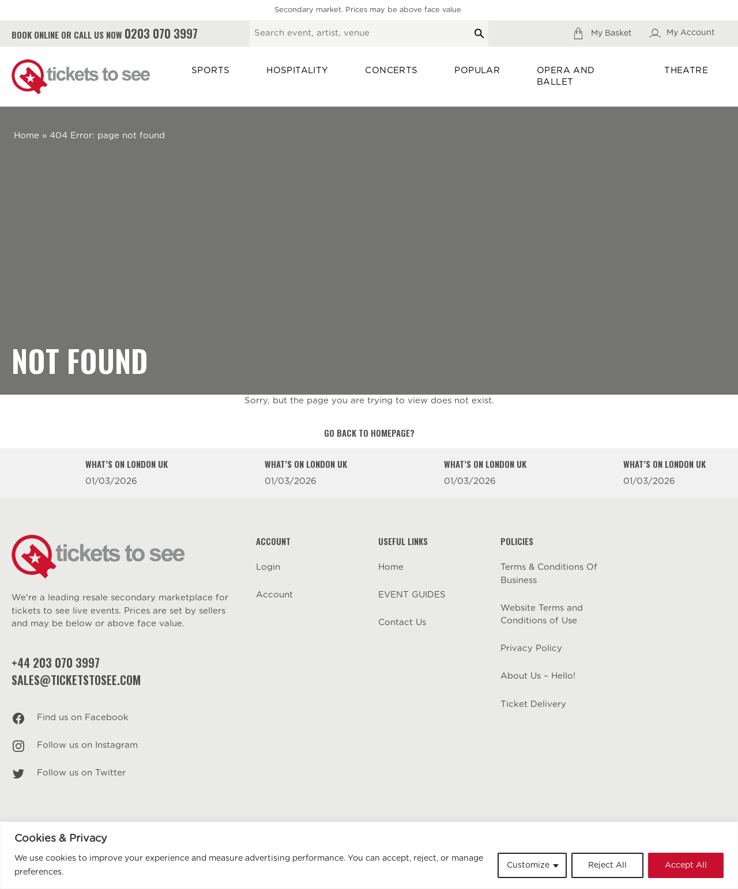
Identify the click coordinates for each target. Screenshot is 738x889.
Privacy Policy (531, 648)
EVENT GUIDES (412, 595)
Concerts (391, 70)
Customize (528, 865)
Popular (477, 70)
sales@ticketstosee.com (76, 679)
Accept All (686, 865)
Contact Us (402, 622)
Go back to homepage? (369, 432)
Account (274, 595)
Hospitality (297, 70)
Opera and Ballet (565, 76)
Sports (210, 70)
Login (268, 567)
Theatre (686, 70)
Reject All (607, 865)
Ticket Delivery (533, 704)
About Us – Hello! (537, 676)
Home (26, 135)
